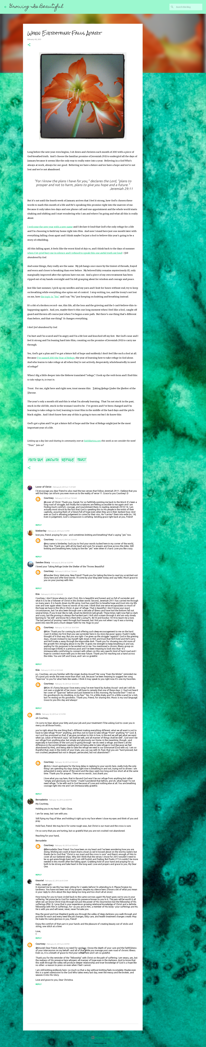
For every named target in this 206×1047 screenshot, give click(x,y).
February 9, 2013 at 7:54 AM (66, 540)
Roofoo (109, 1043)
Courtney (49, 498)
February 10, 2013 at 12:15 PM (53, 714)
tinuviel (40, 880)
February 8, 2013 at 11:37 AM (64, 487)
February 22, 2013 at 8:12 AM (56, 881)
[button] (29, 45)
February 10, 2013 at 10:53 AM (67, 684)
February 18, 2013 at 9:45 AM (66, 762)
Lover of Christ (43, 487)
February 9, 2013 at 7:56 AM (66, 571)
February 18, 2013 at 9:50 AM (66, 845)
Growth (52, 459)
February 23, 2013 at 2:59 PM (58, 944)
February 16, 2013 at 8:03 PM (60, 800)
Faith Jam (35, 459)
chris (38, 714)
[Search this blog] (188, 7)
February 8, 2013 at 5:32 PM (62, 562)
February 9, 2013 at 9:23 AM (52, 670)
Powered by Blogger (103, 1037)
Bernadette (42, 799)
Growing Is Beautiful (36, 6)
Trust (81, 459)
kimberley (41, 531)
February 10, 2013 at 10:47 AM (67, 627)
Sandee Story (43, 562)
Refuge (68, 459)
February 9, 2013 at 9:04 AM (52, 594)
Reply (39, 525)
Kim (38, 594)
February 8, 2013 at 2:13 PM (58, 531)
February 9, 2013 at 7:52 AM (66, 498)
